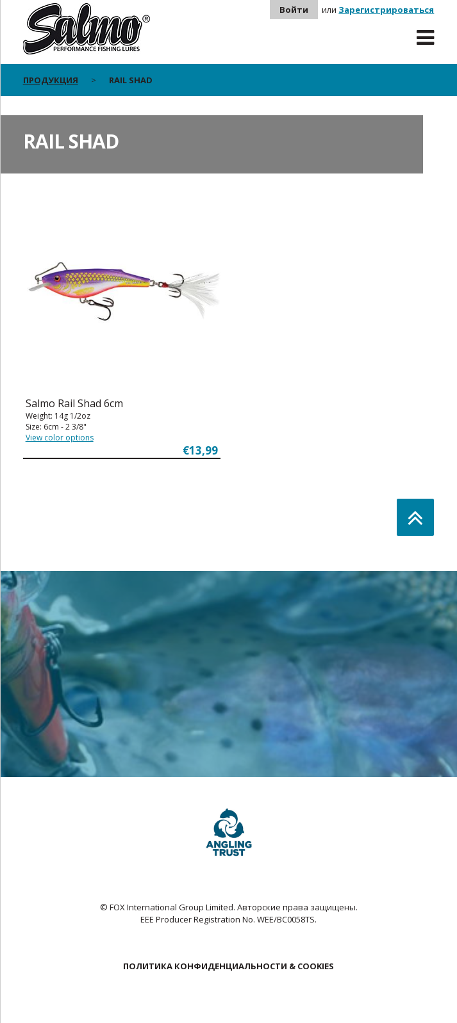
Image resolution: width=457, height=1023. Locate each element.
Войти (293, 9)
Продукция (50, 80)
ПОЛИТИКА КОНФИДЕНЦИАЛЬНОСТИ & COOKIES (228, 966)
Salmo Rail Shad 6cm (74, 403)
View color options (60, 437)
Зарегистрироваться (386, 9)
